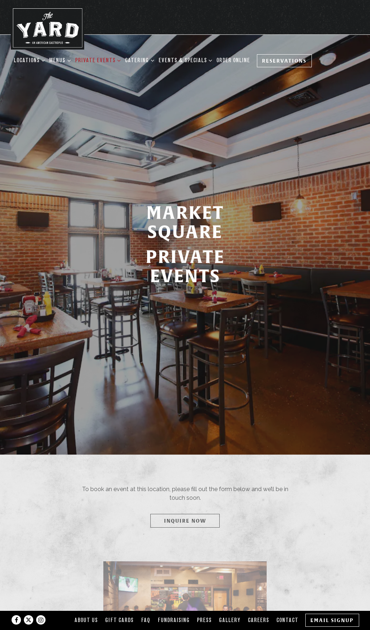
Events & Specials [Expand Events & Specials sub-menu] (184, 60)
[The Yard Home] (47, 27)
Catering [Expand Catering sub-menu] (138, 60)
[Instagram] (41, 603)
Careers (258, 603)
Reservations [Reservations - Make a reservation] (284, 61)
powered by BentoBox (185, 621)
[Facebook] (16, 603)
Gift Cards (119, 603)
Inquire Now (185, 481)
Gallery (230, 603)
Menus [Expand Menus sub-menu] (58, 60)
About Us (86, 603)
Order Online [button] (233, 60)
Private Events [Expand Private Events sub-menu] (97, 60)
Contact (287, 603)
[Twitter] (28, 603)
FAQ (145, 603)
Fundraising (174, 603)
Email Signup (332, 604)
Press (204, 603)
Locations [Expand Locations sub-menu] (28, 60)
